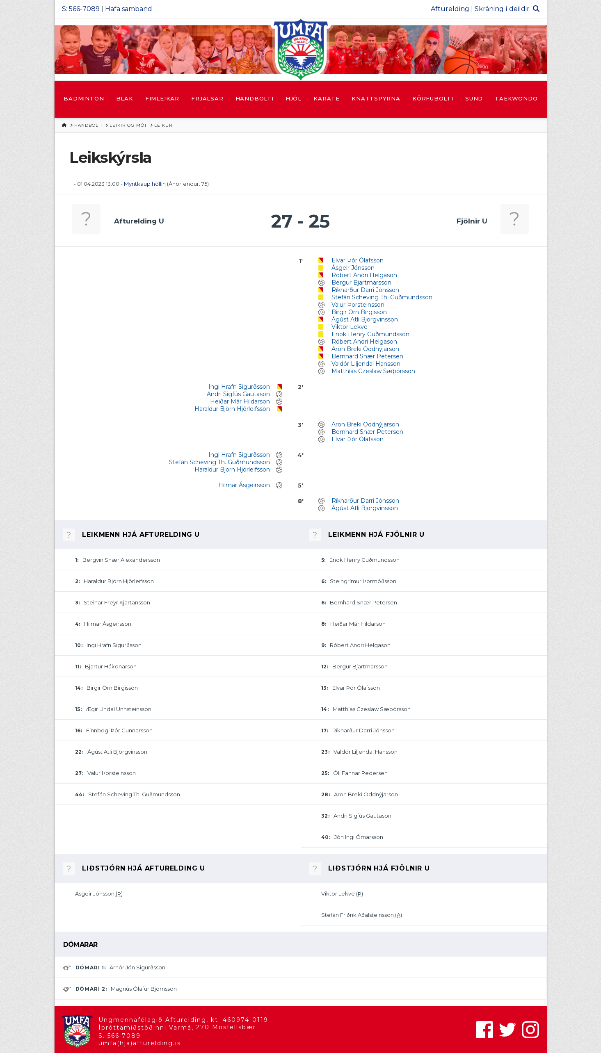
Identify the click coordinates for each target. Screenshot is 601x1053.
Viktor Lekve (349, 326)
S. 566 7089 (119, 1035)
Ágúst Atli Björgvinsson (364, 319)
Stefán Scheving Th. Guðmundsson (381, 297)
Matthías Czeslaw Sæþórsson (373, 371)
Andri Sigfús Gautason (238, 394)
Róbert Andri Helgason (364, 275)
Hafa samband (128, 9)
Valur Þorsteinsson (357, 304)
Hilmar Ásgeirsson (244, 485)
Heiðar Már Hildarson (240, 401)
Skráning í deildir (502, 9)
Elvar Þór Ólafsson (357, 260)
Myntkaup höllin (145, 183)
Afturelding (450, 9)
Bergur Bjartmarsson (361, 282)
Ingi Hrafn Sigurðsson (239, 386)
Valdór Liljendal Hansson (365, 363)
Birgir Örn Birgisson (359, 312)
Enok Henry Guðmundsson (370, 334)
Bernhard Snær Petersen (367, 356)
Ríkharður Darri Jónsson (365, 290)
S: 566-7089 (81, 9)
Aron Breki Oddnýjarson (365, 349)
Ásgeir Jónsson (353, 267)
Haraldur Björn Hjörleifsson (232, 409)
